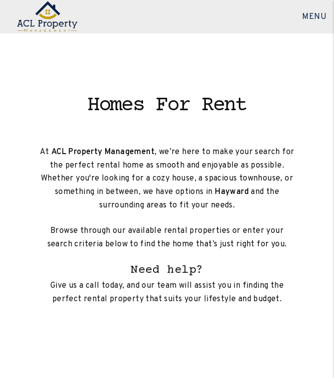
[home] (47, 17)
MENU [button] (314, 17)
